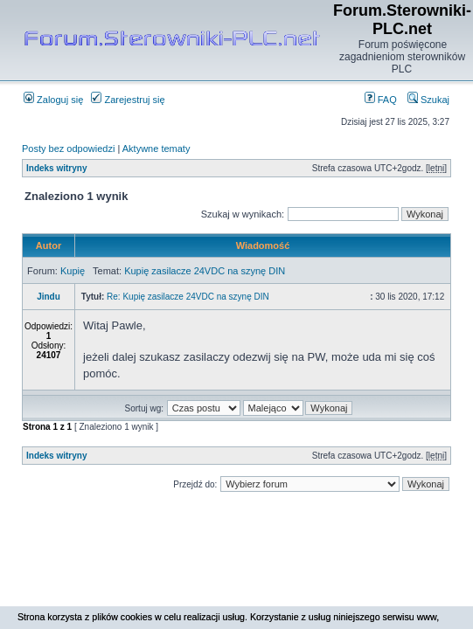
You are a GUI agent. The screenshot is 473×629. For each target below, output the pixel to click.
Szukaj (428, 99)
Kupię (72, 271)
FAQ (381, 99)
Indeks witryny (56, 168)
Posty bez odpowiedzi (68, 148)
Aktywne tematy (156, 148)
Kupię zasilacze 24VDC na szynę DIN (204, 271)
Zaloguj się (53, 99)
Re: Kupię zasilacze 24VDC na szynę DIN (188, 296)
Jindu (48, 296)
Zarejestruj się (127, 99)
